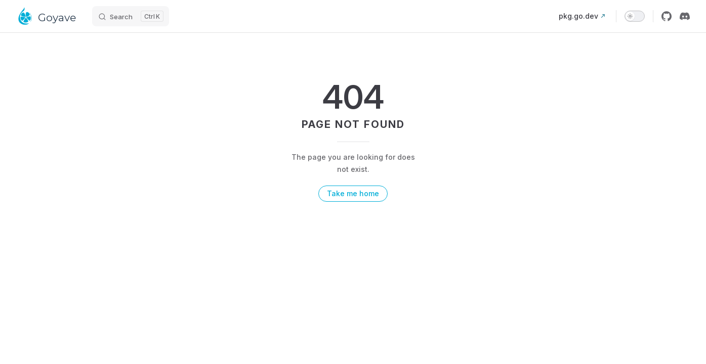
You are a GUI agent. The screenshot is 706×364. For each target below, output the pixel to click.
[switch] (635, 16)
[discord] (685, 16)
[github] (666, 16)
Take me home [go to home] (353, 193)
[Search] (130, 16)
